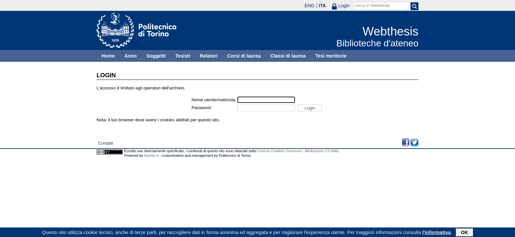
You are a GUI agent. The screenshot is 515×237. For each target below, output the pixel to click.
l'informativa (436, 232)
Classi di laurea (288, 56)
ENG (309, 5)
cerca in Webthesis (372, 5)
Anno (130, 56)
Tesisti (182, 56)
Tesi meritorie (331, 56)
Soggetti (156, 56)
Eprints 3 (151, 155)
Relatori (209, 56)
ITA (322, 5)
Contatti (105, 143)
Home (108, 56)
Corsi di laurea (244, 56)
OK (464, 232)
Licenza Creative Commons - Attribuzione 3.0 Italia (297, 151)
